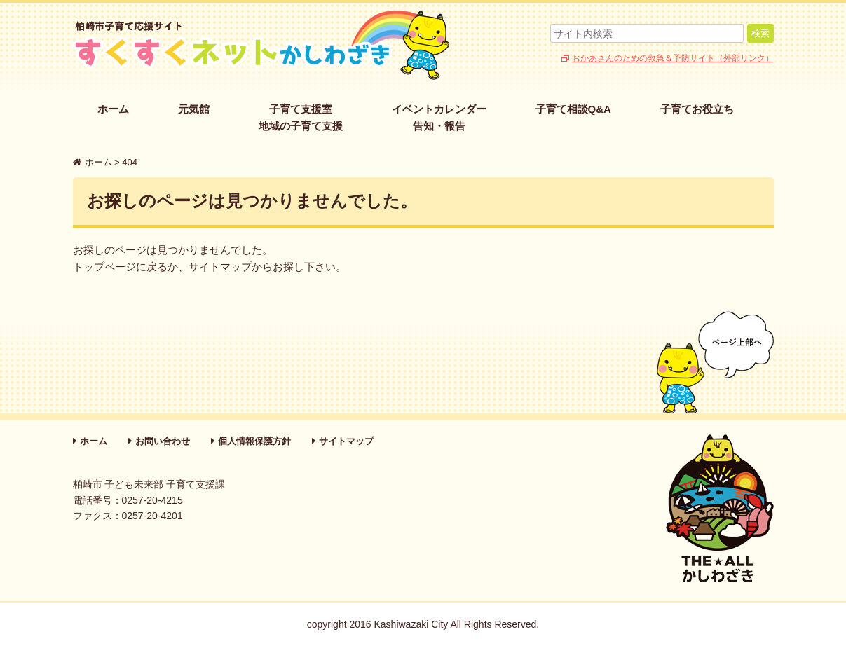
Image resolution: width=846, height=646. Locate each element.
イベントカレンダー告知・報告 (439, 117)
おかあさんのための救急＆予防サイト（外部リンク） (673, 58)
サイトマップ (220, 267)
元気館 (194, 109)
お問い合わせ (162, 441)
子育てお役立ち (697, 109)
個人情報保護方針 (254, 441)
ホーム (113, 109)
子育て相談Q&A (573, 109)
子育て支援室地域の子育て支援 (301, 117)
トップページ (104, 267)
